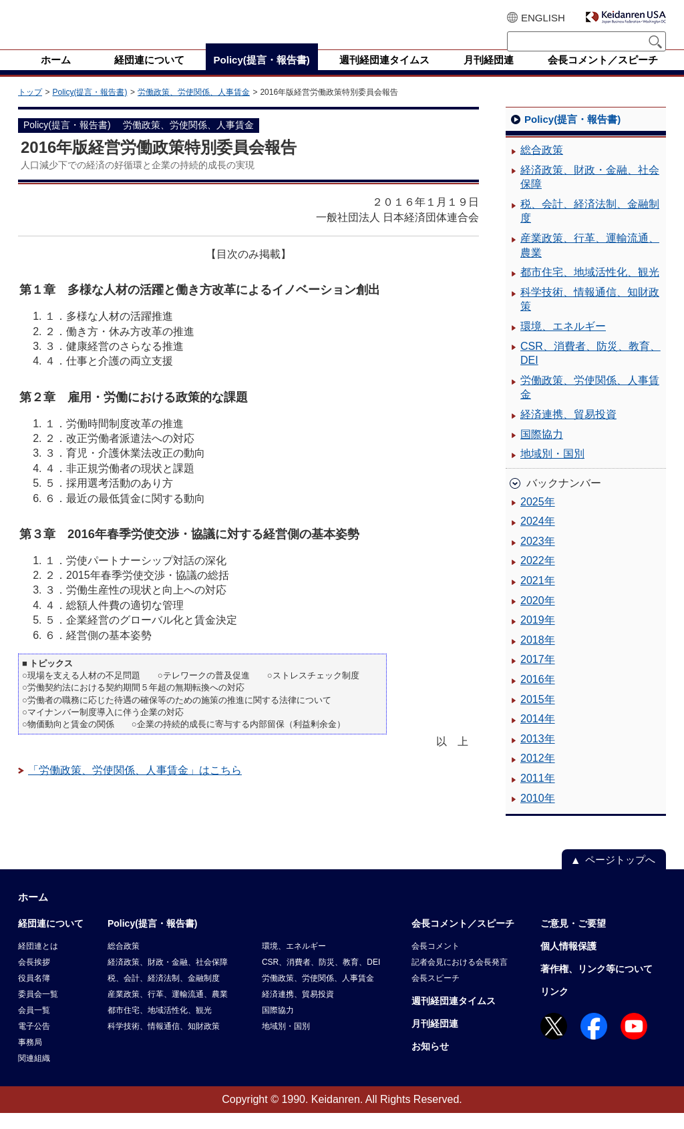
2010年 (537, 814)
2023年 (537, 557)
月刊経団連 (434, 1039)
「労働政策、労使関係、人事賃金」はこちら (135, 786)
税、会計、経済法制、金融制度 (589, 227)
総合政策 (541, 166)
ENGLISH (543, 17)
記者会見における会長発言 (459, 978)
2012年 (537, 774)
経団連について (50, 939)
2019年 (537, 636)
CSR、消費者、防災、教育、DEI (590, 370)
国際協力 (541, 450)
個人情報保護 (568, 962)
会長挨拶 (34, 978)
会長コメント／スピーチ (462, 939)
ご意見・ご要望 (573, 939)
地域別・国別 (552, 469)
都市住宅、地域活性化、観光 (589, 288)
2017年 (537, 675)
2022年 (537, 576)
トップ (30, 108)
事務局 (30, 1058)
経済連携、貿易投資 (568, 430)
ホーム (33, 913)
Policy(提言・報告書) (89, 108)
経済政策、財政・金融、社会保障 (589, 193)
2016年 (537, 695)
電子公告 (34, 1042)
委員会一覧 (38, 1010)
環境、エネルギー (563, 342)
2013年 (537, 754)
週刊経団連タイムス (453, 1016)
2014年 (537, 734)
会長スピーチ (435, 994)
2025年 (537, 517)
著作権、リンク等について (596, 984)
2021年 (537, 596)
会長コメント (435, 962)
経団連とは (38, 962)
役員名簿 (34, 994)
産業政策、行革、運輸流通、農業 (589, 261)
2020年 (537, 616)
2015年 (537, 715)
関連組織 (34, 1074)
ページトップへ (620, 875)
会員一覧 (34, 1026)
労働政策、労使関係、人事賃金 (194, 108)
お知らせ (430, 1062)
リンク (554, 1007)
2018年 (537, 656)
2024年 (537, 537)
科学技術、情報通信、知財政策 (589, 315)
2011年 (537, 794)
